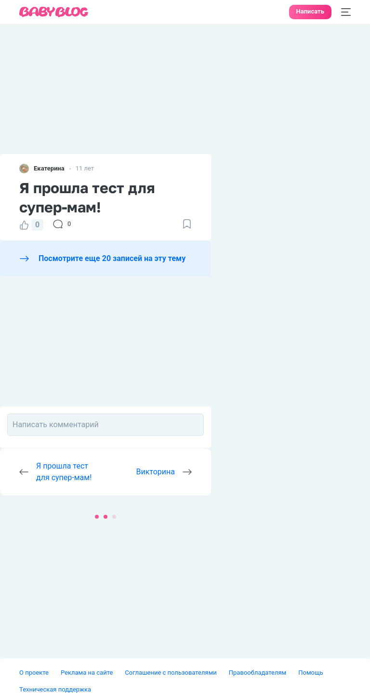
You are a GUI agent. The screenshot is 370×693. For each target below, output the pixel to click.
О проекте (34, 672)
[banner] (54, 12)
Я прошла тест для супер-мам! (64, 471)
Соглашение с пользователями (170, 672)
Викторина (155, 471)
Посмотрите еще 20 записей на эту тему (112, 258)
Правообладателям (257, 672)
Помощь (310, 672)
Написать (310, 11)
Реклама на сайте (87, 672)
